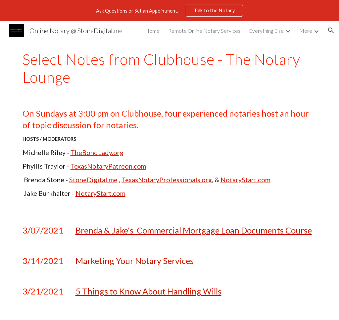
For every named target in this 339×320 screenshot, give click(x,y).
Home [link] (152, 30)
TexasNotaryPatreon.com (108, 166)
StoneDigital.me (93, 180)
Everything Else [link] (266, 30)
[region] (169, 10)
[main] (169, 68)
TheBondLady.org (97, 152)
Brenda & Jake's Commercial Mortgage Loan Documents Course (193, 230)
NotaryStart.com (245, 180)
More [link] (305, 30)
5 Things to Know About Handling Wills (148, 291)
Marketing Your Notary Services (134, 261)
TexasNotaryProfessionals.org (166, 180)
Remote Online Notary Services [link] (204, 30)
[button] (331, 30)
